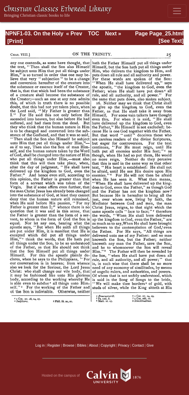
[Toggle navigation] (177, 11)
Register (53, 345)
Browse (68, 345)
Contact (138, 345)
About (93, 345)
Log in (40, 345)
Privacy (123, 345)
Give (150, 345)
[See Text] (171, 41)
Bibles (81, 345)
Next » (113, 33)
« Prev (74, 33)
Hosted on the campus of (94, 375)
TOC (93, 33)
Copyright (108, 345)
